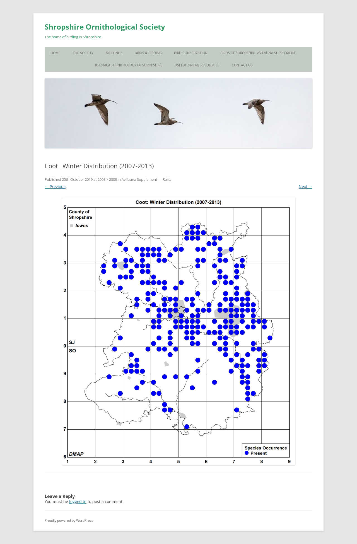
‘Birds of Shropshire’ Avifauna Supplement (258, 52)
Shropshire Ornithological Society (105, 27)
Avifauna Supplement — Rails (146, 179)
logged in (77, 501)
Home (55, 52)
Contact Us (242, 65)
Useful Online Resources (197, 65)
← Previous (55, 186)
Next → (305, 186)
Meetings (114, 52)
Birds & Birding (148, 52)
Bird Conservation (191, 52)
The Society (83, 52)
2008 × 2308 (107, 179)
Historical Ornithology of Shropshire (127, 65)
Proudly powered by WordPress (69, 520)
